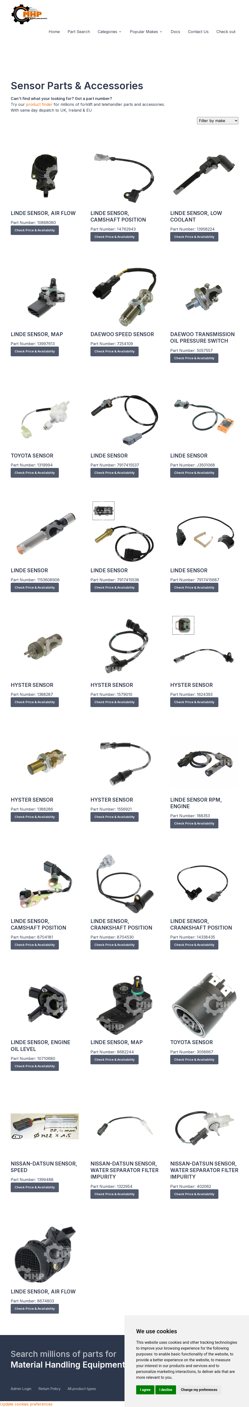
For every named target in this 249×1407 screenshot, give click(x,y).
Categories (107, 31)
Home (54, 31)
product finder (39, 104)
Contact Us (198, 31)
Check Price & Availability (35, 230)
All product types (82, 1388)
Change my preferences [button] (199, 1390)
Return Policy (49, 1388)
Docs (175, 31)
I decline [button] (165, 1390)
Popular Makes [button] (144, 31)
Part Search (79, 31)
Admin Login (21, 1388)
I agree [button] (145, 1390)
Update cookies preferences (26, 1404)
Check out (225, 31)
